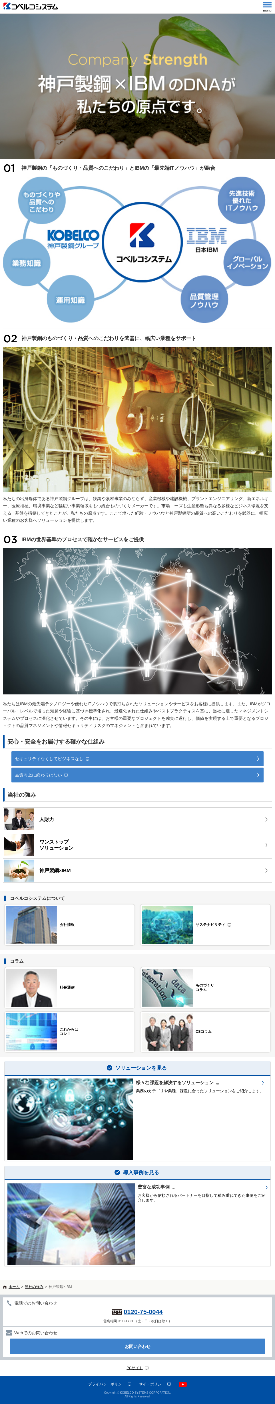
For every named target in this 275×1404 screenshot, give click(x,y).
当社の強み (34, 1287)
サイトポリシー (152, 1384)
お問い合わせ (137, 1346)
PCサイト (134, 1368)
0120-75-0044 (143, 1311)
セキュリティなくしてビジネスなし (49, 758)
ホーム (14, 1287)
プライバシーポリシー (106, 1384)
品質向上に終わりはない (38, 774)
